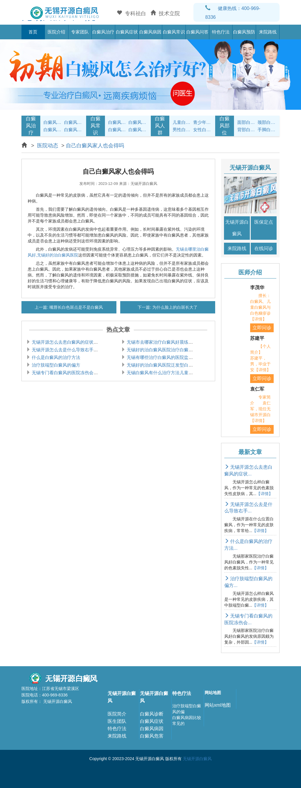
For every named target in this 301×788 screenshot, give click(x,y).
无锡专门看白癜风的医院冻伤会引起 (66, 372)
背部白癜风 (246, 129)
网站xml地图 (218, 705)
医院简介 (117, 713)
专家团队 (80, 31)
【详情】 (264, 493)
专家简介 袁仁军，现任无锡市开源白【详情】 (260, 409)
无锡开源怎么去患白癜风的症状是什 (66, 342)
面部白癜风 (246, 122)
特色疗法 (221, 31)
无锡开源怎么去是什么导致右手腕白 (66, 349)
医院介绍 (56, 31)
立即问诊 (261, 327)
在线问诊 (263, 248)
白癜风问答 (197, 31)
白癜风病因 (150, 31)
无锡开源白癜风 (237, 228)
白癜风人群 (160, 126)
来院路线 (268, 31)
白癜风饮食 (137, 122)
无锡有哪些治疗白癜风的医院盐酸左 (161, 357)
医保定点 (263, 222)
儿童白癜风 (182, 122)
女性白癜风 (202, 129)
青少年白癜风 (202, 122)
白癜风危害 (151, 735)
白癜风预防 (244, 31)
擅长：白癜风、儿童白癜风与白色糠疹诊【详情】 (260, 307)
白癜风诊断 (151, 713)
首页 (33, 31)
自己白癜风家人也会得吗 (95, 146)
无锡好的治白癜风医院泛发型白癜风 (161, 364)
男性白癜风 (182, 129)
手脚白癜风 (266, 129)
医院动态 (48, 146)
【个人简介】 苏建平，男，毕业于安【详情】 (260, 358)
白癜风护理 (117, 122)
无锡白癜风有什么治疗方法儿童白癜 (161, 372)
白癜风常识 (174, 31)
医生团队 (117, 721)
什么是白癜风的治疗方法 (55, 357)
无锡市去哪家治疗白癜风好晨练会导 (161, 342)
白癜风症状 (127, 31)
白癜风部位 (225, 126)
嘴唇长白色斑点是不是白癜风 (75, 307)
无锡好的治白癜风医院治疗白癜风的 (161, 349)
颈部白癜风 (266, 122)
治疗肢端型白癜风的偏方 (55, 364)
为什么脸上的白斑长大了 (174, 307)
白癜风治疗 (103, 31)
